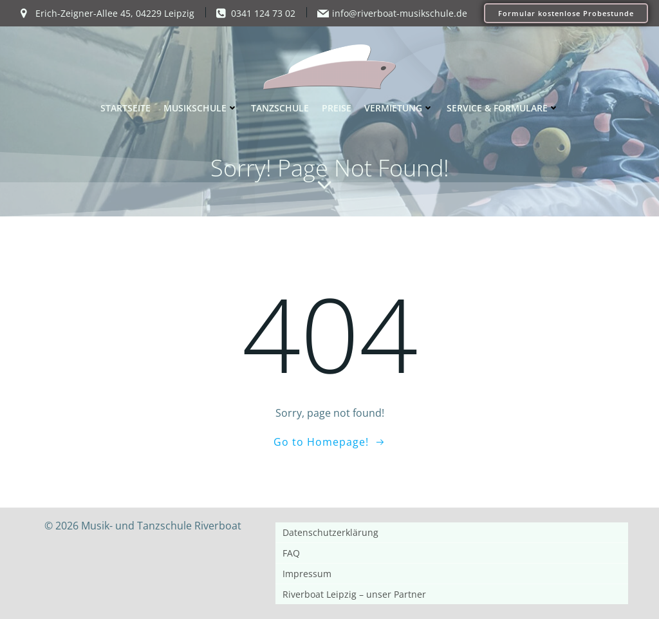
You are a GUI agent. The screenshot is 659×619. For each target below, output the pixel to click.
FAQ (291, 553)
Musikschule (200, 108)
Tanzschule (280, 108)
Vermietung (399, 108)
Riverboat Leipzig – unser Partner (354, 594)
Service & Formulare (503, 108)
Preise (336, 108)
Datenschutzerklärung (330, 532)
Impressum (307, 573)
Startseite (125, 108)
